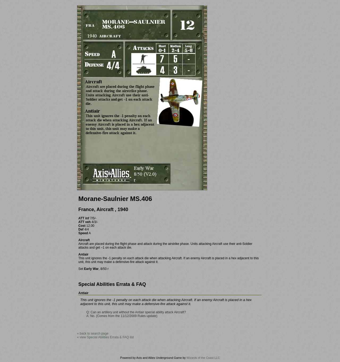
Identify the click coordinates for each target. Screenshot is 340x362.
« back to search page (92, 333)
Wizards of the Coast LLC (203, 357)
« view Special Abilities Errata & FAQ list (105, 337)
